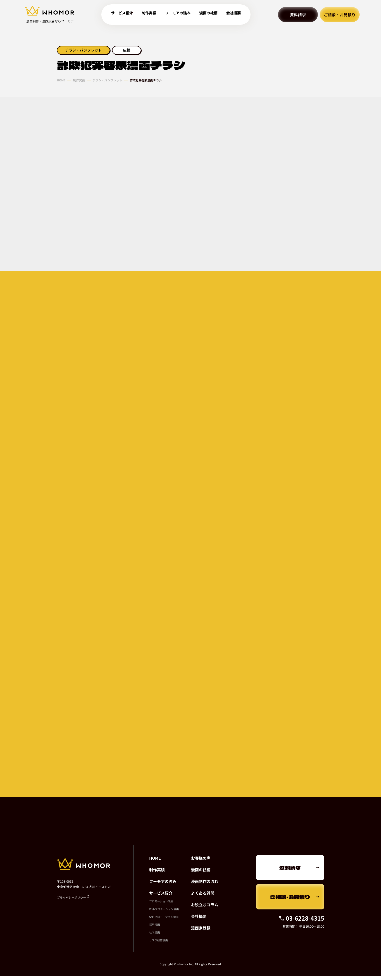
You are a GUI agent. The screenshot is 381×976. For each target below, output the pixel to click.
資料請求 (298, 14)
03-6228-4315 (301, 918)
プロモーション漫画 (161, 901)
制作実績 (151, 14)
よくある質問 (202, 893)
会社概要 (236, 14)
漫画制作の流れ (204, 881)
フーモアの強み (180, 14)
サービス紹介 (161, 893)
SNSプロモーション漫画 (164, 917)
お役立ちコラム (204, 904)
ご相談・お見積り (340, 14)
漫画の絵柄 (211, 14)
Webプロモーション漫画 (164, 909)
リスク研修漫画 (158, 940)
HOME (61, 80)
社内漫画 (154, 932)
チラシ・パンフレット (107, 80)
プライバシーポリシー (73, 897)
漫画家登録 (200, 928)
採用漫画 (154, 924)
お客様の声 (200, 858)
